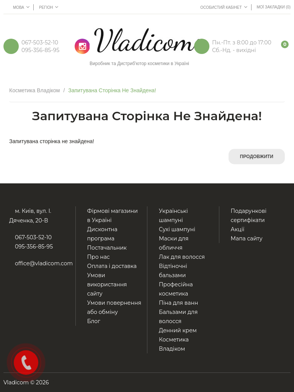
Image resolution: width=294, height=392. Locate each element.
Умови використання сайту (107, 284)
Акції (238, 229)
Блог (93, 321)
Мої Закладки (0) (273, 7)
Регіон (49, 7)
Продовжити (256, 156)
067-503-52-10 (39, 42)
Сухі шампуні (177, 229)
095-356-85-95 (40, 50)
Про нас (98, 256)
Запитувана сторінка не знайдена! (112, 90)
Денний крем (178, 330)
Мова (21, 7)
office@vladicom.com (44, 263)
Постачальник (107, 247)
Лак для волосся (182, 256)
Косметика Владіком (34, 90)
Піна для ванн (178, 302)
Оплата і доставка (112, 266)
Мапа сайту (247, 238)
